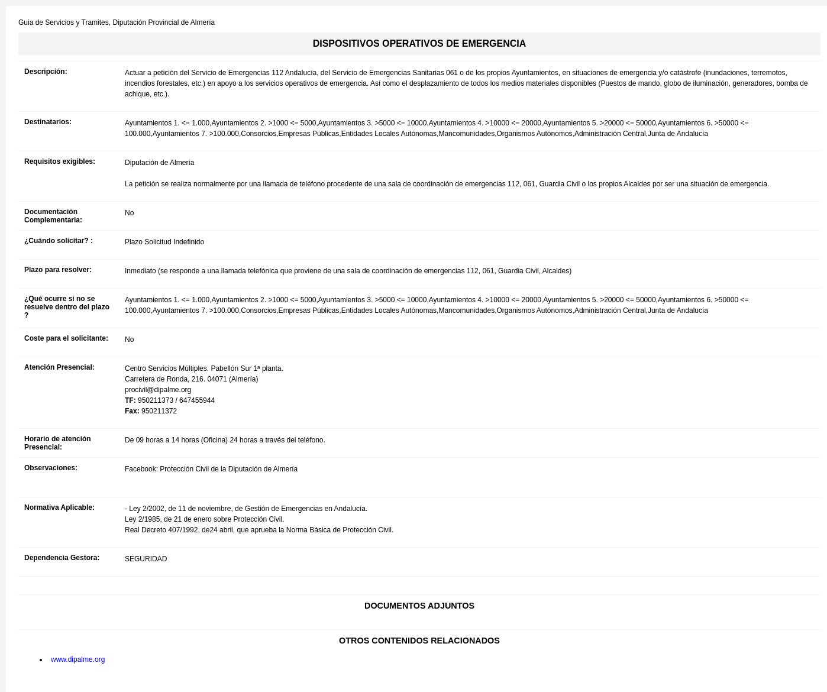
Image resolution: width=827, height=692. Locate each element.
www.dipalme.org (78, 659)
